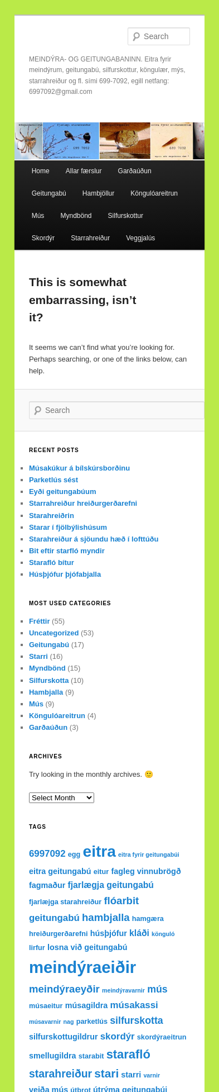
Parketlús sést (53, 480)
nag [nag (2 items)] (69, 1021)
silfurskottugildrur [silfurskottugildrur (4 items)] (63, 1036)
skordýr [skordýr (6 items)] (117, 1036)
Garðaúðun (135, 171)
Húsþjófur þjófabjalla (65, 574)
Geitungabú (49, 193)
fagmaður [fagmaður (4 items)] (47, 885)
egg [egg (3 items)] (74, 854)
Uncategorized (54, 633)
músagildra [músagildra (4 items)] (86, 1005)
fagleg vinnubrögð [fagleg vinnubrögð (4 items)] (146, 871)
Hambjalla (46, 692)
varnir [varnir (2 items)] (151, 1075)
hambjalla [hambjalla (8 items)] (106, 917)
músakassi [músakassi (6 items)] (134, 1005)
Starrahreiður (90, 238)
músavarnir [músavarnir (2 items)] (45, 1021)
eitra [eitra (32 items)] (98, 851)
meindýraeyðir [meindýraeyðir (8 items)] (64, 989)
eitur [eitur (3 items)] (101, 872)
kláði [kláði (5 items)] (139, 933)
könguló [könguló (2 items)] (163, 933)
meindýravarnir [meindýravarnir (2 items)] (123, 990)
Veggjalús (140, 238)
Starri (38, 656)
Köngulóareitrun (154, 193)
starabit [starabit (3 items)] (91, 1056)
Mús (38, 216)
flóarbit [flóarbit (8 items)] (121, 900)
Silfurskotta (49, 680)
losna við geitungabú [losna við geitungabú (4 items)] (87, 947)
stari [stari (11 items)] (106, 1073)
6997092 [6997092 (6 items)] (47, 853)
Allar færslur (84, 171)
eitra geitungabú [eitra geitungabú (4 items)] (60, 871)
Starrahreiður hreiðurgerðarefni (83, 503)
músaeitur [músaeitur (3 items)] (46, 1006)
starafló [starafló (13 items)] (128, 1054)
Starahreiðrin (51, 515)
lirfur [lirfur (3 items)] (37, 948)
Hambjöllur (98, 193)
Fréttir (39, 621)
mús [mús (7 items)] (157, 989)
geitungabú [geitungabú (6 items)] (54, 918)
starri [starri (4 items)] (131, 1074)
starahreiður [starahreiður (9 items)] (60, 1073)
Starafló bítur (51, 562)
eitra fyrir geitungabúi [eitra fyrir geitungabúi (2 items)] (148, 854)
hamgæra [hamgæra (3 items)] (148, 919)
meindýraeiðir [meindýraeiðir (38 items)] (82, 967)
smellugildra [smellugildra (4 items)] (52, 1055)
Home (41, 171)
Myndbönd (75, 216)
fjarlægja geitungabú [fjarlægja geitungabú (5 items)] (111, 885)
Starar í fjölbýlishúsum (68, 527)
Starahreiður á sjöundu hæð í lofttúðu (94, 539)
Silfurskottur (125, 216)
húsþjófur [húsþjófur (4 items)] (108, 933)
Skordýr (43, 238)
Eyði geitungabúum (62, 491)
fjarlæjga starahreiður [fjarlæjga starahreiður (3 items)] (65, 902)
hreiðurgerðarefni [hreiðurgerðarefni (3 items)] (58, 934)
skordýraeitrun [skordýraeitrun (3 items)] (162, 1037)
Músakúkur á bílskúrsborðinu (79, 468)
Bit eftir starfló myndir (67, 551)
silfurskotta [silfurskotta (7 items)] (136, 1020)
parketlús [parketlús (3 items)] (92, 1021)
